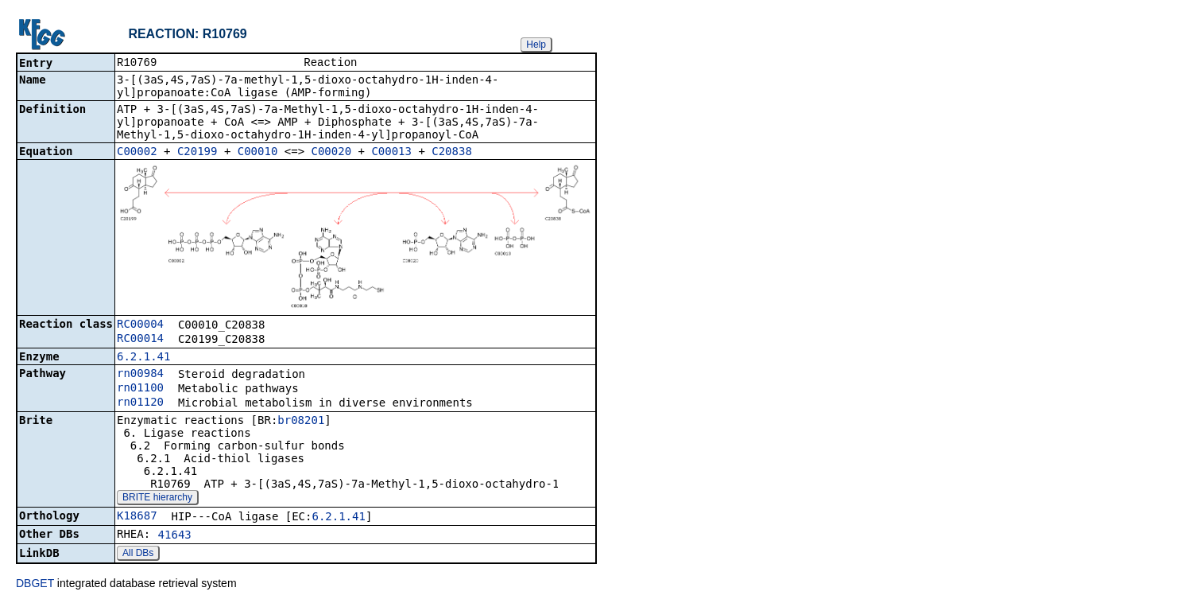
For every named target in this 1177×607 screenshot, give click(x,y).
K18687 (137, 517)
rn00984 (140, 374)
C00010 (258, 152)
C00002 (137, 152)
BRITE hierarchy (157, 498)
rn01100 (140, 389)
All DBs (137, 554)
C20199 (197, 152)
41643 (175, 536)
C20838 (452, 152)
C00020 (332, 152)
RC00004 (140, 325)
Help (536, 44)
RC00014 (140, 339)
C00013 (391, 152)
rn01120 (140, 403)
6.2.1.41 (143, 358)
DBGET (35, 584)
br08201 (300, 421)
